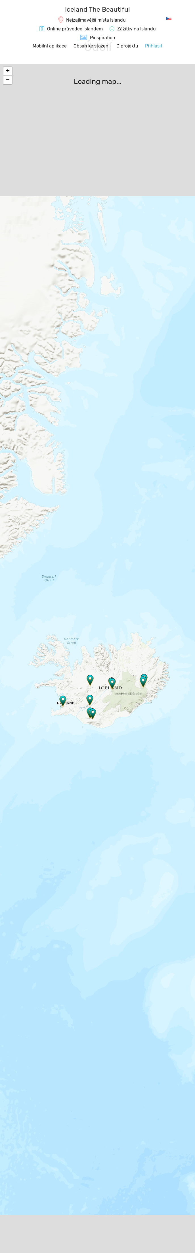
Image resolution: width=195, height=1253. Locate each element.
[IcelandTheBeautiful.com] (97, 10)
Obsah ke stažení (92, 46)
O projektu (127, 46)
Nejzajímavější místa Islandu (96, 20)
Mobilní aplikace (50, 46)
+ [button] (8, 71)
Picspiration (102, 37)
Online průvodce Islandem (75, 29)
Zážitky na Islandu (136, 29)
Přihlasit (153, 46)
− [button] (8, 80)
